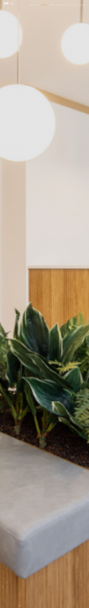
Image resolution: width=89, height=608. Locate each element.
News (76, 5)
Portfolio (44, 5)
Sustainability (60, 5)
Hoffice (51, 5)
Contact (82, 5)
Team (38, 5)
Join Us (69, 5)
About (32, 5)
